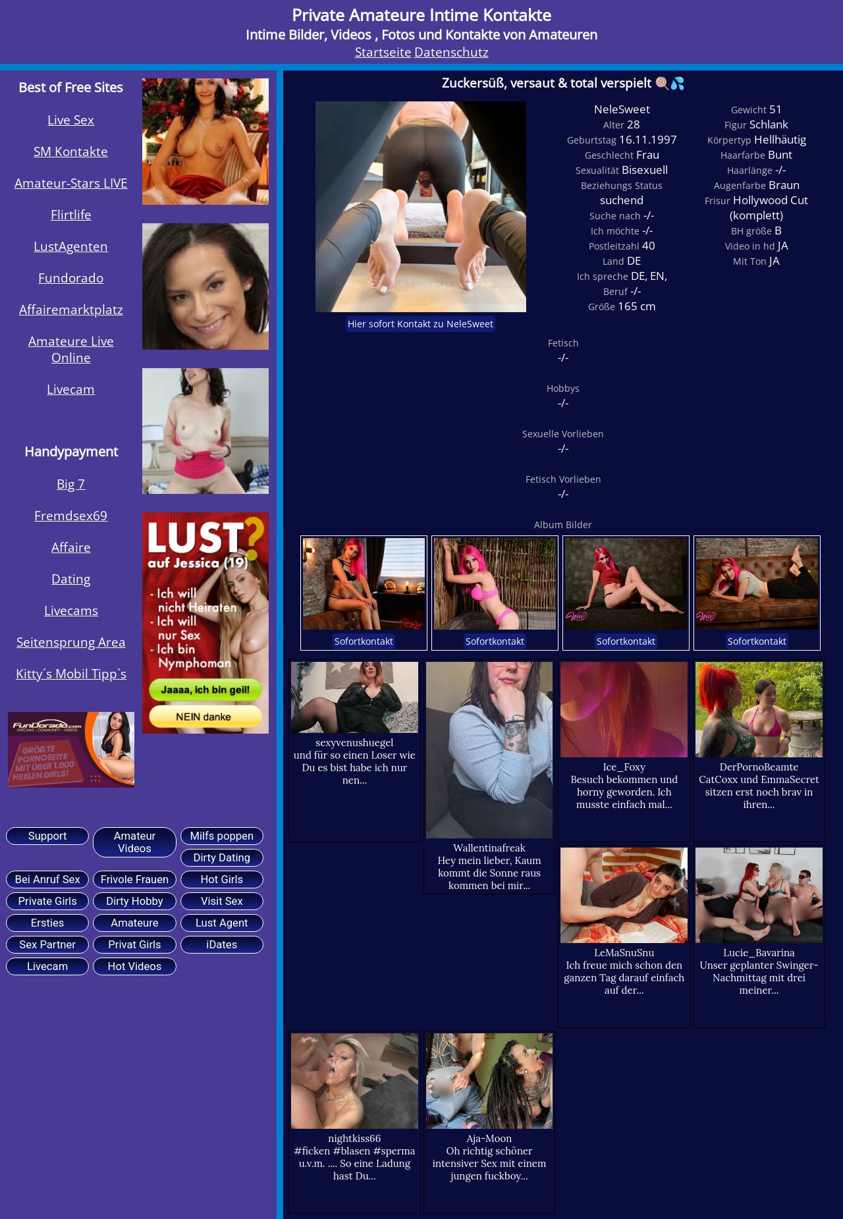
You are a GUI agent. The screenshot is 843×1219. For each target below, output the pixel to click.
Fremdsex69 (70, 515)
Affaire (71, 547)
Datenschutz (451, 51)
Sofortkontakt (364, 641)
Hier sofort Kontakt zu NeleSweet (420, 324)
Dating (70, 578)
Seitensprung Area (71, 642)
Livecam (71, 389)
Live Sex (70, 119)
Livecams (71, 610)
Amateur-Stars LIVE (71, 183)
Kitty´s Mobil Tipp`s (71, 673)
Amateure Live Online (71, 349)
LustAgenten (71, 246)
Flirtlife (71, 214)
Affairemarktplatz (71, 309)
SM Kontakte (71, 151)
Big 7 (71, 483)
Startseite (383, 51)
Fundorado (70, 277)
